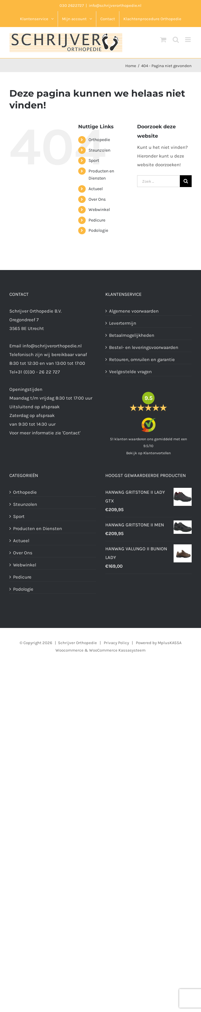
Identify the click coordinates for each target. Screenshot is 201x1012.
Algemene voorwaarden (134, 311)
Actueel (96, 188)
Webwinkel (99, 209)
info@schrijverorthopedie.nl (115, 5)
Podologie (98, 230)
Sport (94, 160)
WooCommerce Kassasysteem (117, 650)
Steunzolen (99, 150)
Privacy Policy (116, 642)
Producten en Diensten (37, 528)
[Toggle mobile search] (176, 39)
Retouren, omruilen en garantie (142, 359)
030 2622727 (72, 5)
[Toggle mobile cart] (163, 39)
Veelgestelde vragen (130, 371)
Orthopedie (99, 139)
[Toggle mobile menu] (188, 39)
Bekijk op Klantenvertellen (148, 453)
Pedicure (97, 220)
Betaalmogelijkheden (131, 335)
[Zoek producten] (158, 181)
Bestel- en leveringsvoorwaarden (143, 347)
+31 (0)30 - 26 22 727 (37, 372)
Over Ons (97, 199)
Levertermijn (122, 323)
